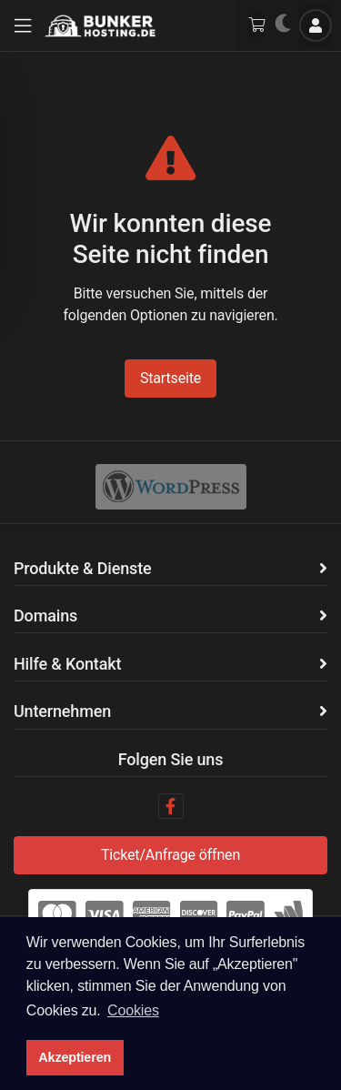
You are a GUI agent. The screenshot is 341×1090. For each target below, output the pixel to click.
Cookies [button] (133, 1010)
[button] (22, 25)
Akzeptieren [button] (74, 1057)
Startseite (170, 378)
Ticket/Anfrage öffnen (170, 854)
